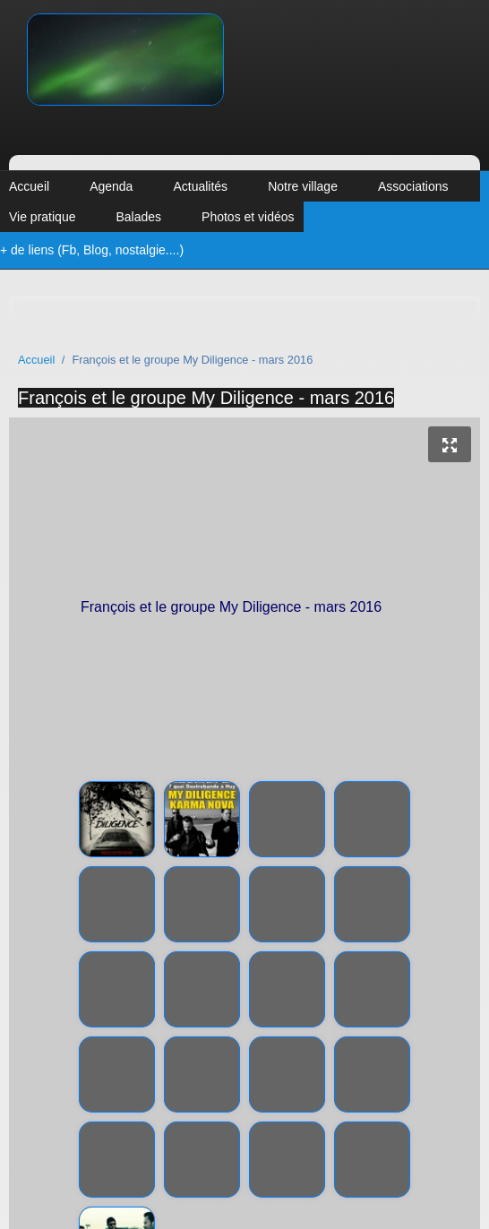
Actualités (200, 186)
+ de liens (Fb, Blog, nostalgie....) (92, 250)
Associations (413, 186)
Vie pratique (42, 217)
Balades (138, 217)
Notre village (303, 186)
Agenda (111, 186)
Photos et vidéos (248, 217)
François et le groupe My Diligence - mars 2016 (206, 398)
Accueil (29, 186)
